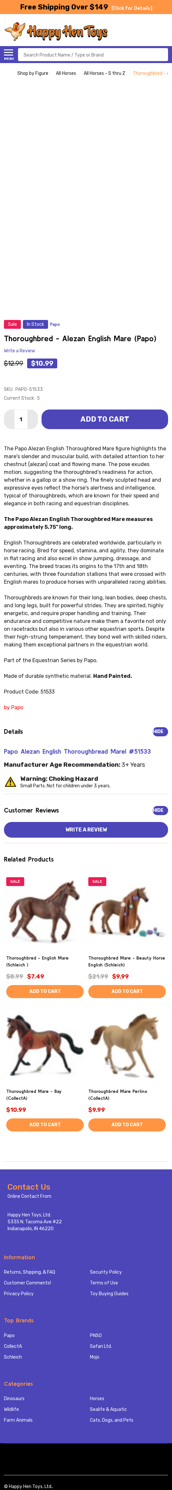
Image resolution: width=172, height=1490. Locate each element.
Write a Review (19, 351)
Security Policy (106, 1272)
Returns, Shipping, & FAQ (29, 1272)
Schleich (13, 1357)
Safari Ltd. (101, 1346)
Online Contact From (29, 1196)
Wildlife (11, 1409)
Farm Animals (18, 1420)
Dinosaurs (14, 1398)
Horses (97, 1398)
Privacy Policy (19, 1294)
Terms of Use (104, 1283)
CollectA (13, 1346)
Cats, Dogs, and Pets (111, 1420)
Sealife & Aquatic (108, 1409)
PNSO (96, 1335)
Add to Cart (104, 419)
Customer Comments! (27, 1283)
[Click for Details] (132, 8)
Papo (9, 1335)
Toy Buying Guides (109, 1294)
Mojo (94, 1357)
